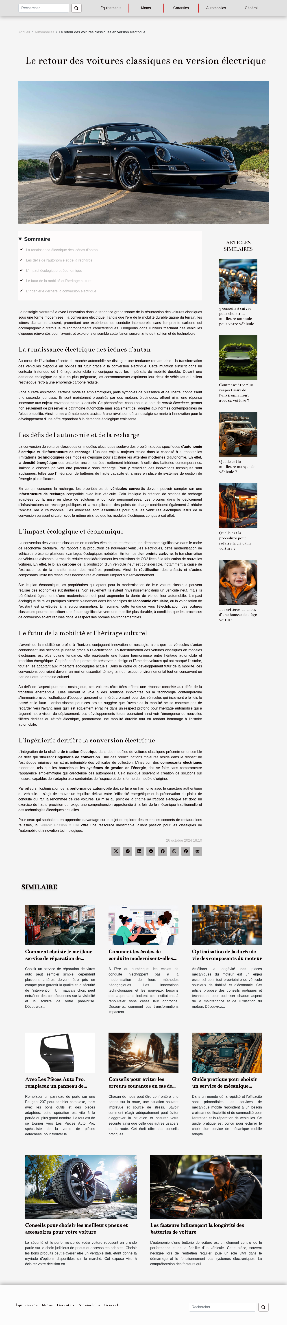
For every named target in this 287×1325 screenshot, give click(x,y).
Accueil (24, 32)
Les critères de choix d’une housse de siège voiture (238, 614)
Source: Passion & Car (59, 825)
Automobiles (216, 8)
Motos (146, 8)
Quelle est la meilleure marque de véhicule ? (237, 466)
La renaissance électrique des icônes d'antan (62, 250)
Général (251, 8)
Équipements (110, 8)
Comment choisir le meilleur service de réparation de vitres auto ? (58, 958)
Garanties (181, 8)
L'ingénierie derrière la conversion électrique (61, 291)
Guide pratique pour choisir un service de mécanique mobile (224, 1086)
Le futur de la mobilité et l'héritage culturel (59, 281)
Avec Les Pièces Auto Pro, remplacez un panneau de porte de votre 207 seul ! (55, 1086)
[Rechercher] (43, 8)
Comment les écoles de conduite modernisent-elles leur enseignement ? (141, 958)
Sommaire (37, 239)
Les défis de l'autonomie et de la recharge (59, 260)
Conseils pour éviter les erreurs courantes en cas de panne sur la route (140, 1086)
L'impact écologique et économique (54, 270)
